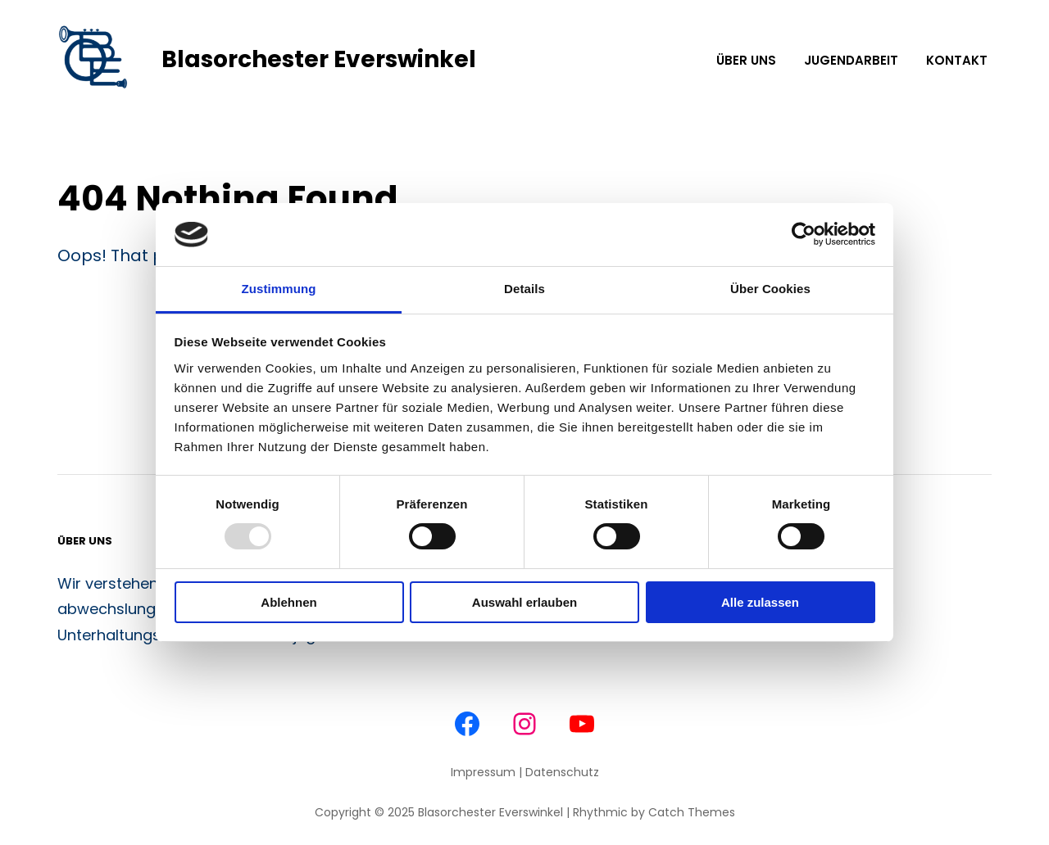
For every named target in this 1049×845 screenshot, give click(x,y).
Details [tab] (524, 289)
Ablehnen (288, 602)
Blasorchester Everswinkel (318, 59)
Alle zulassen (760, 602)
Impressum (483, 772)
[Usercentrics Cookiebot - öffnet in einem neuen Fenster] (803, 234)
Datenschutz (562, 772)
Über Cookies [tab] (770, 289)
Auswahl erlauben (524, 602)
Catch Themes (691, 812)
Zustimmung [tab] (279, 289)
